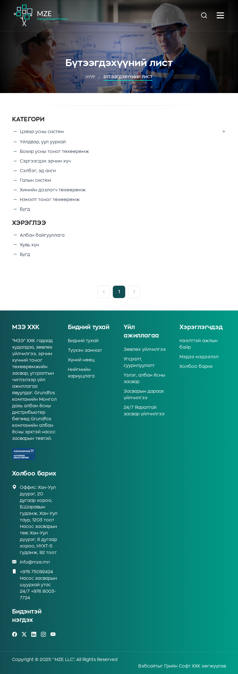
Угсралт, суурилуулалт (139, 362)
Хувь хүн (29, 245)
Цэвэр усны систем (42, 132)
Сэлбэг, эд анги (38, 170)
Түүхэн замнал (85, 350)
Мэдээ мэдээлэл (198, 357)
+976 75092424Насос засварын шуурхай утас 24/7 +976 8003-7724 (38, 584)
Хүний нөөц (81, 360)
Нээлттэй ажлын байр (198, 343)
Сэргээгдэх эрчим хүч (45, 161)
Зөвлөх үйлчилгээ (145, 349)
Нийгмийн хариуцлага (81, 372)
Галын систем (35, 180)
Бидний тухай (83, 340)
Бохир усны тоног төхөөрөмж (54, 151)
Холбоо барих (196, 366)
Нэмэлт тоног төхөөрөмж (50, 199)
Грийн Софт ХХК (182, 666)
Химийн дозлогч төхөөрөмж (53, 190)
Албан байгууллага (42, 235)
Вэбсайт (147, 666)
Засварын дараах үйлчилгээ (144, 394)
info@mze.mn (35, 562)
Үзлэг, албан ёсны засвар (144, 378)
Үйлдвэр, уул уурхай (43, 142)
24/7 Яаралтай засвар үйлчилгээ (144, 410)
